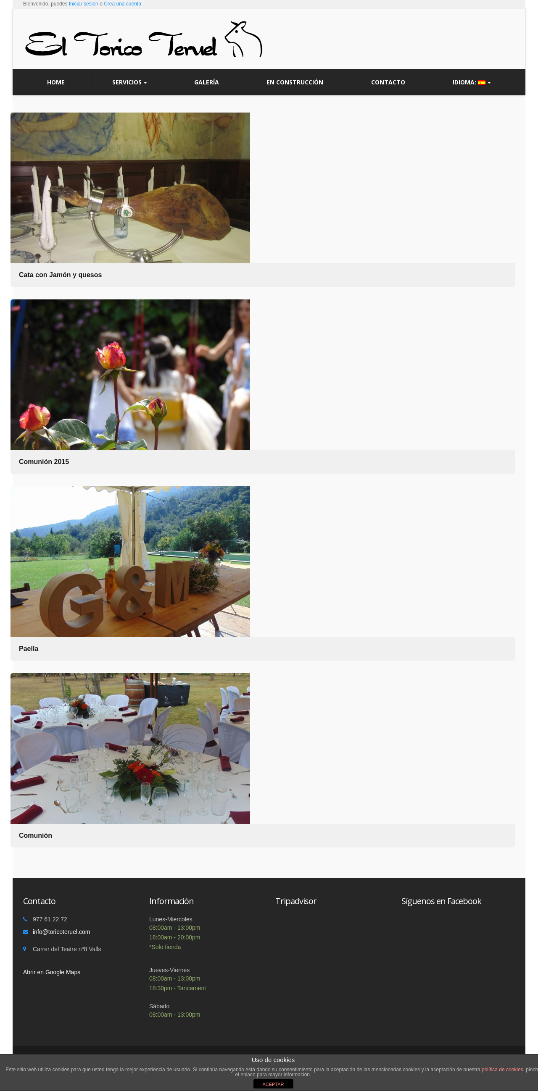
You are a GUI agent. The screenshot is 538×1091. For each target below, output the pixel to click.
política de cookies (502, 1070)
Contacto (388, 81)
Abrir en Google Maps (51, 972)
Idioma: (471, 82)
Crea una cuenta (122, 4)
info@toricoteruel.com (61, 931)
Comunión (35, 835)
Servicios (129, 82)
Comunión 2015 (44, 461)
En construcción (295, 81)
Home (56, 81)
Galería (207, 81)
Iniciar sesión (83, 4)
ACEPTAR (273, 1084)
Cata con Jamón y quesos (60, 274)
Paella (28, 648)
